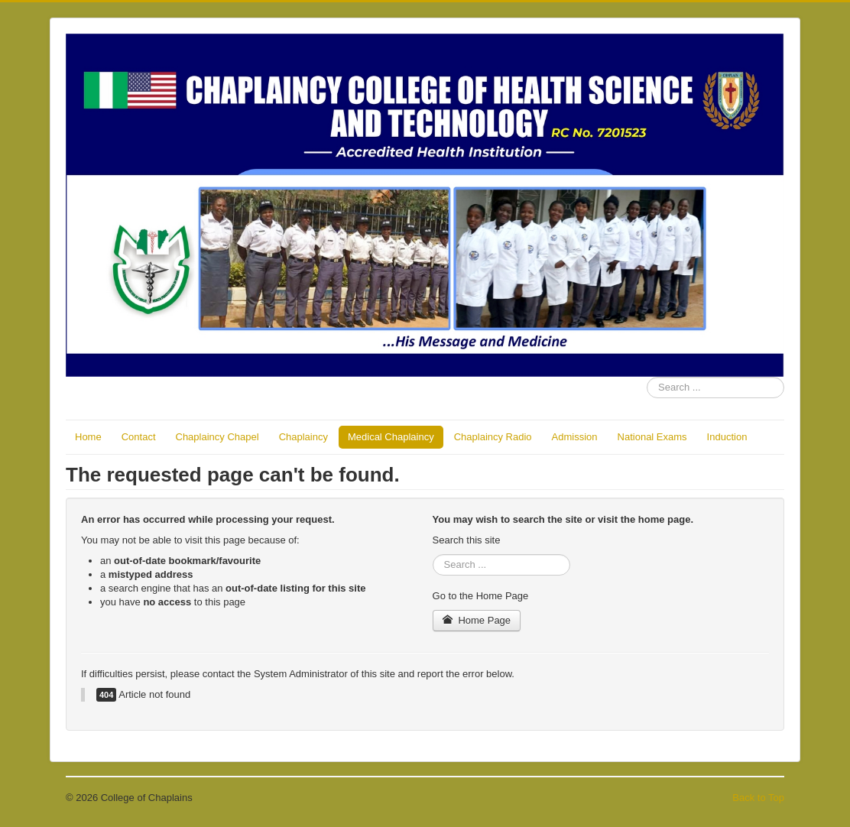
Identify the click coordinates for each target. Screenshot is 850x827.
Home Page (477, 620)
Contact (139, 437)
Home (88, 437)
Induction (727, 437)
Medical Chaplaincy (391, 437)
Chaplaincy (303, 437)
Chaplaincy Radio (493, 437)
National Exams (652, 437)
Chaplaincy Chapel (217, 437)
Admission (575, 437)
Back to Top (758, 797)
